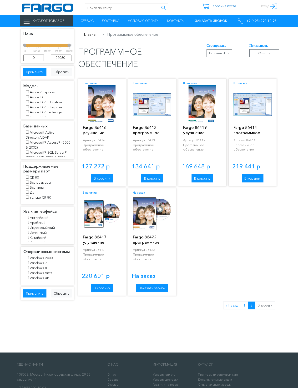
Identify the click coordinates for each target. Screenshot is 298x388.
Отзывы (113, 384)
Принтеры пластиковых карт (218, 374)
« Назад (232, 305)
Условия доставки (165, 379)
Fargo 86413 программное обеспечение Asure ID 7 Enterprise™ (151, 135)
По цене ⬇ (218, 53)
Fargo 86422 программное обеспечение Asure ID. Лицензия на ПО (151, 244)
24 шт (263, 53)
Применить (35, 72)
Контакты (175, 21)
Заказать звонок (152, 288)
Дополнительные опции (215, 379)
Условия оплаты (143, 21)
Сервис (87, 21)
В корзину (102, 178)
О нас (111, 374)
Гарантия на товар (165, 384)
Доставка (111, 21)
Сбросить (61, 72)
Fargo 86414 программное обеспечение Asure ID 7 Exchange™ (252, 135)
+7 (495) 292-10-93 (257, 21)
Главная (90, 34)
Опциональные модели (215, 384)
